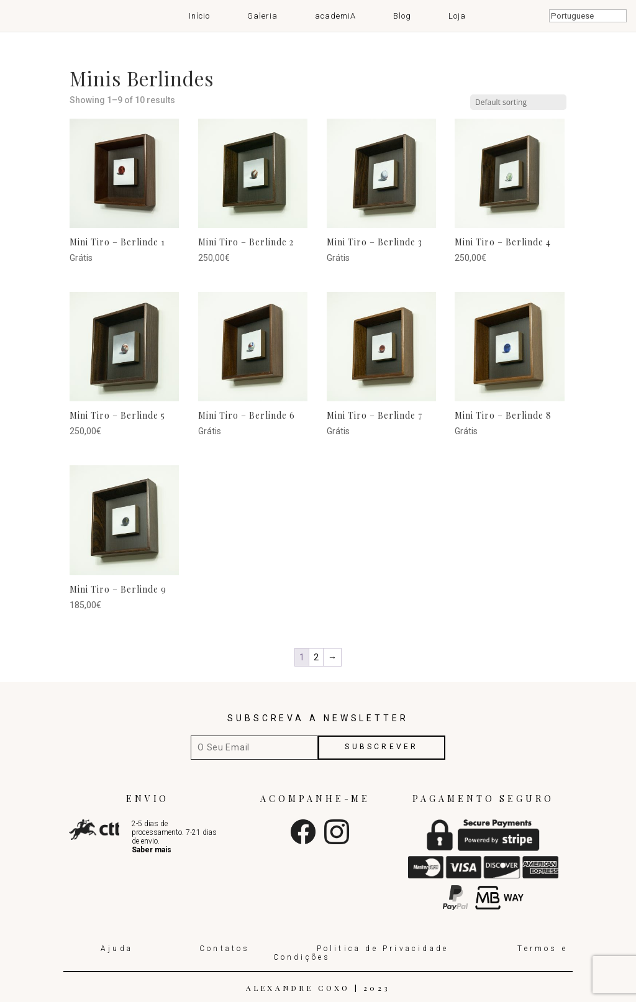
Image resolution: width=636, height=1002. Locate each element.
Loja (457, 15)
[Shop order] (518, 102)
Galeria (262, 15)
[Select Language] (588, 15)
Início (199, 15)
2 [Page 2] (316, 657)
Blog (402, 15)
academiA (335, 15)
